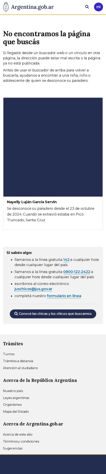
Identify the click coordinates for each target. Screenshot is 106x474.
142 (66, 259)
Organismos (12, 405)
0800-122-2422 (76, 272)
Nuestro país (13, 391)
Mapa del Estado (16, 412)
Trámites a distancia (18, 361)
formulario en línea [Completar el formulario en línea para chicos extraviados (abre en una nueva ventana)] (64, 296)
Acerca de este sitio (18, 434)
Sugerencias (12, 448)
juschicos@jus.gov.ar (33, 289)
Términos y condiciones (21, 441)
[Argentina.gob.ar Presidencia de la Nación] (30, 7)
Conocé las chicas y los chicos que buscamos (53, 314)
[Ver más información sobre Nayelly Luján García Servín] (53, 164)
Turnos (8, 354)
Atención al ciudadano (20, 368)
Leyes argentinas (16, 398)
